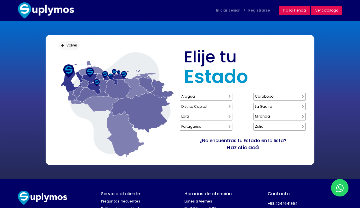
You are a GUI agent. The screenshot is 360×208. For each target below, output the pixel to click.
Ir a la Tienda (294, 10)
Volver (69, 45)
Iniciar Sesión (228, 10)
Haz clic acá (243, 147)
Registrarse (259, 10)
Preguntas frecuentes (120, 201)
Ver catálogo (326, 10)
